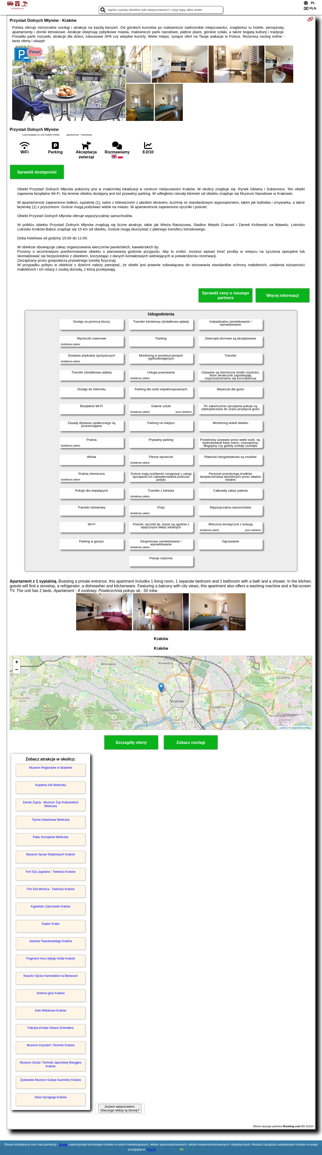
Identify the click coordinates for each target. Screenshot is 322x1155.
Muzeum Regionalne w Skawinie (50, 767)
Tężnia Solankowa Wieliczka (50, 819)
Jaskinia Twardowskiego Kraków (50, 941)
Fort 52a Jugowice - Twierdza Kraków (50, 871)
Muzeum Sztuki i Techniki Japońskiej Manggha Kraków (50, 1064)
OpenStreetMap (301, 727)
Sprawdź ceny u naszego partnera (225, 295)
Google (63, 1144)
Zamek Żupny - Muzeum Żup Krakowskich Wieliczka (51, 804)
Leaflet (282, 727)
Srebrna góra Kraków (50, 993)
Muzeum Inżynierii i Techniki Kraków (51, 1045)
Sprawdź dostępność (37, 172)
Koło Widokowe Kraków (50, 1010)
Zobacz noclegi (190, 742)
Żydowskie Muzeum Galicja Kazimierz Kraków (50, 1080)
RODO (151, 1149)
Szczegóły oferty (131, 742)
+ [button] (16, 662)
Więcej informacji (282, 295)
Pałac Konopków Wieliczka (50, 837)
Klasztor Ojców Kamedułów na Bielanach (51, 976)
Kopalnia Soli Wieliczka (50, 785)
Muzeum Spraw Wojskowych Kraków (50, 854)
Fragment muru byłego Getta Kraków (50, 958)
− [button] (16, 670)
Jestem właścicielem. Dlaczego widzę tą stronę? (119, 1108)
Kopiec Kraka (50, 924)
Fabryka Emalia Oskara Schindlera (50, 1028)
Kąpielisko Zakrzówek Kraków (50, 906)
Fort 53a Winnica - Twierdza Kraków (51, 889)
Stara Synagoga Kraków (50, 1097)
